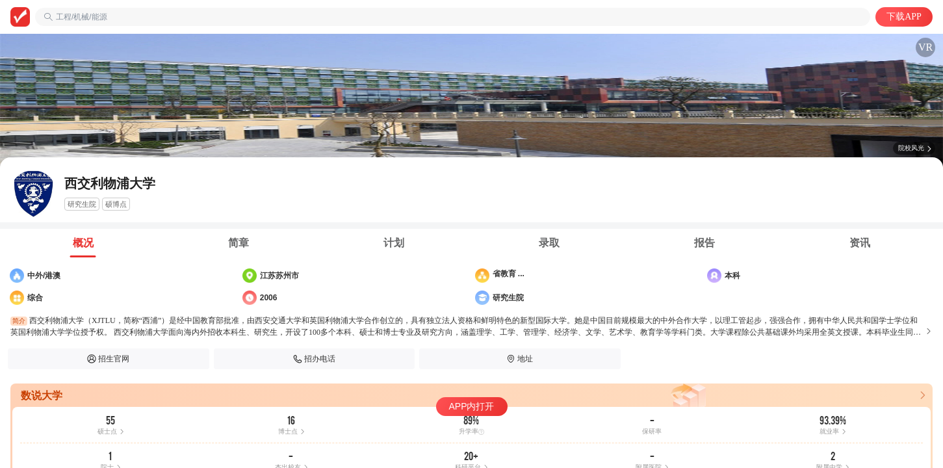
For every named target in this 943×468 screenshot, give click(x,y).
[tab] (83, 243)
